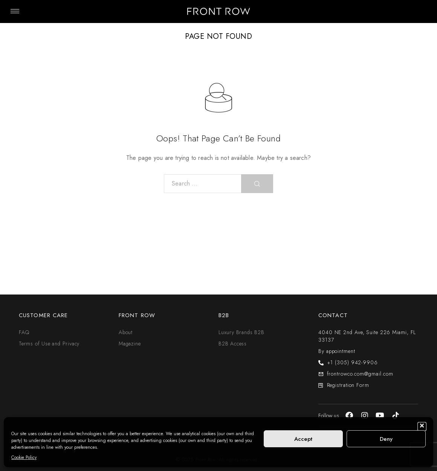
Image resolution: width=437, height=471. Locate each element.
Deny (386, 439)
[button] (422, 426)
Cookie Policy (24, 457)
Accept (303, 439)
